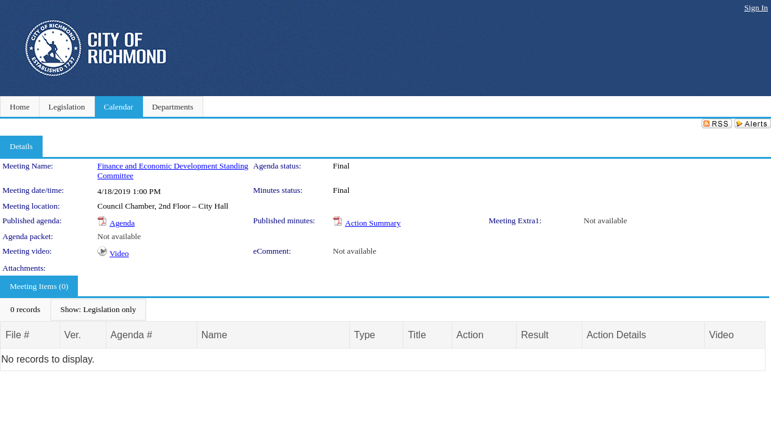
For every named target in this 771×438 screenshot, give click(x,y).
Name (214, 335)
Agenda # (132, 335)
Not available (605, 220)
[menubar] (73, 309)
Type (364, 335)
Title (417, 335)
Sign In (756, 7)
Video (119, 253)
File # (17, 335)
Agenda (122, 223)
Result (534, 335)
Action (469, 335)
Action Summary (372, 223)
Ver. (73, 335)
